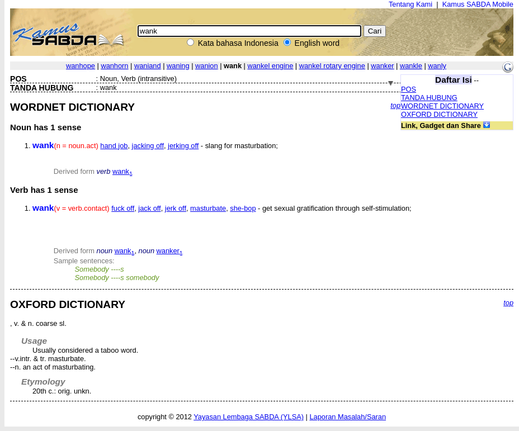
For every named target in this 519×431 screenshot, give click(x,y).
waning (178, 65)
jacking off (148, 145)
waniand (147, 65)
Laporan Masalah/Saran (347, 417)
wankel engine (270, 65)
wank (122, 171)
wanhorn (114, 65)
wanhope (80, 65)
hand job (114, 145)
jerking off (183, 145)
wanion (206, 65)
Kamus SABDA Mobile (477, 4)
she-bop (243, 208)
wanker (382, 65)
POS (408, 89)
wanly (437, 65)
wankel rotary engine (332, 65)
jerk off (175, 208)
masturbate (208, 208)
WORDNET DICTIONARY (442, 106)
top (395, 105)
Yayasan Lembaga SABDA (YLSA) (249, 417)
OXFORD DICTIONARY (439, 114)
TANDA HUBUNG (429, 97)
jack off (149, 208)
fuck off (122, 208)
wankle (411, 65)
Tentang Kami (410, 4)
